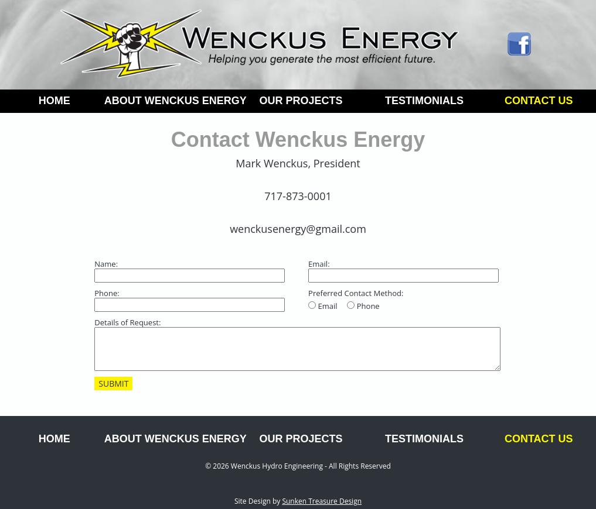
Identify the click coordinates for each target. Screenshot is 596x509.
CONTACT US (539, 100)
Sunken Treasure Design (322, 501)
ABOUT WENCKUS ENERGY (171, 100)
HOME (54, 100)
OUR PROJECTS (300, 100)
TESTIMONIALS (424, 100)
